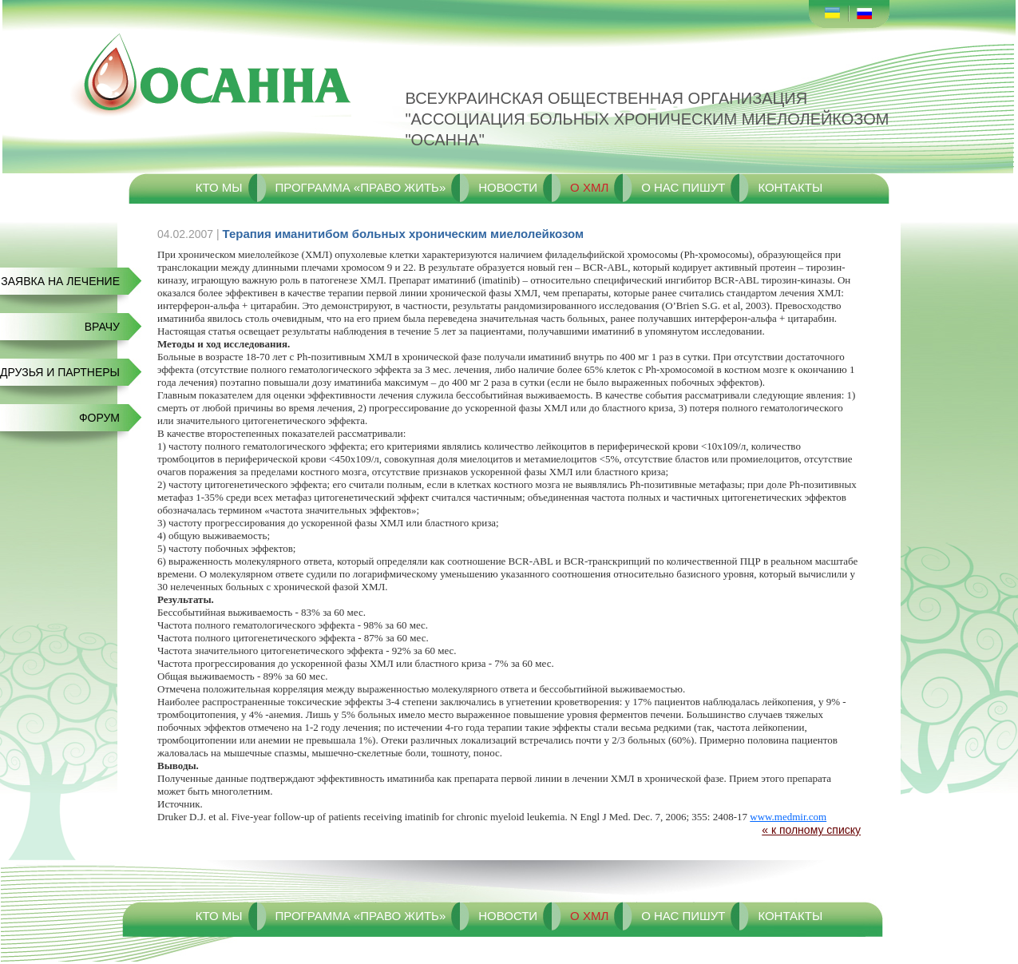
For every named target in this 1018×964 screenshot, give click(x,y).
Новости (507, 187)
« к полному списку (811, 829)
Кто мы (219, 187)
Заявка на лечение (60, 281)
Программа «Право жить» (360, 187)
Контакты (790, 187)
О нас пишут (683, 187)
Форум (99, 417)
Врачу (102, 326)
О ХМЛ (589, 187)
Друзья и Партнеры (60, 372)
